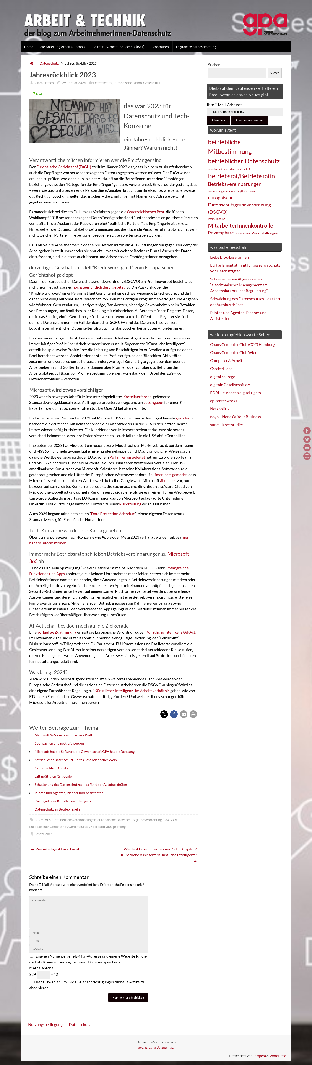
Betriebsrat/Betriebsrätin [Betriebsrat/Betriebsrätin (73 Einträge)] (241, 176)
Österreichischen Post (145, 211)
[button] (164, 714)
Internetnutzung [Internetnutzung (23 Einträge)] (216, 218)
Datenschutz (49, 63)
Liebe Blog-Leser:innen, (230, 257)
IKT (157, 82)
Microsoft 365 (101, 826)
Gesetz (148, 82)
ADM (39, 820)
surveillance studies (227, 424)
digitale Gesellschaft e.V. (230, 384)
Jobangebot (154, 402)
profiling (119, 826)
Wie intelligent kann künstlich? (59, 849)
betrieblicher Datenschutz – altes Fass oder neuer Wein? (76, 760)
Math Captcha (41, 967)
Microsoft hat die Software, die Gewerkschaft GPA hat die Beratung (85, 751)
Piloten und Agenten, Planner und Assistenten (69, 793)
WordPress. (278, 1056)
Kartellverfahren (137, 396)
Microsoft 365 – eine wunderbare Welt (63, 735)
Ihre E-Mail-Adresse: (224, 104)
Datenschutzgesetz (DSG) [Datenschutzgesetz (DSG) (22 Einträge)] (221, 191)
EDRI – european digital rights (235, 392)
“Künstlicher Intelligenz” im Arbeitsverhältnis (131, 690)
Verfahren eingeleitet (127, 457)
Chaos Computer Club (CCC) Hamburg (242, 344)
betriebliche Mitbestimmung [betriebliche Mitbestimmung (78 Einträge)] (230, 146)
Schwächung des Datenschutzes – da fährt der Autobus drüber (81, 784)
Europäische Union (128, 82)
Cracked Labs (221, 368)
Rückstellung (130, 503)
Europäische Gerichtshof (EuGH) (63, 166)
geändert (184, 418)
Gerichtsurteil (78, 826)
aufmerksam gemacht (169, 474)
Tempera (259, 1056)
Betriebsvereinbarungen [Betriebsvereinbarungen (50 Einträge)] (235, 184)
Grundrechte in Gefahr (51, 768)
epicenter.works (223, 400)
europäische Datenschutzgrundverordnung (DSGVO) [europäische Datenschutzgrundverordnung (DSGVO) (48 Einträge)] (239, 205)
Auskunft (52, 820)
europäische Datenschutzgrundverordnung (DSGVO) (137, 820)
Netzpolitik (219, 408)
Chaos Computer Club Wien (233, 352)
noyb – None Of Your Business (235, 416)
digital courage (222, 376)
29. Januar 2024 (74, 82)
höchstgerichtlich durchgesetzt (99, 287)
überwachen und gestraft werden (59, 743)
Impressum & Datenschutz (156, 1047)
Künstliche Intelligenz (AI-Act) (171, 632)
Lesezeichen (44, 834)
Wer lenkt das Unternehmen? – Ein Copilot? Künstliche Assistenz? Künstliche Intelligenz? (159, 855)
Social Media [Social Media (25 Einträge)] (243, 233)
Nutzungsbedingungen (47, 1024)
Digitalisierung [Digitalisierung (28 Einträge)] (246, 191)
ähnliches (168, 480)
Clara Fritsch (44, 82)
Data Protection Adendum (113, 513)
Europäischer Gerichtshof (48, 826)
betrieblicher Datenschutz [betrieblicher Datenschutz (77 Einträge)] (244, 161)
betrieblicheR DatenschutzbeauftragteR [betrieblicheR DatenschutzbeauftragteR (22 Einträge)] (229, 168)
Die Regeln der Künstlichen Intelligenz (63, 801)
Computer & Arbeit (226, 360)
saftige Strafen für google (53, 776)
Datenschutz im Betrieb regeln (57, 809)
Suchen (214, 64)
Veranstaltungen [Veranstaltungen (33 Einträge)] (265, 233)
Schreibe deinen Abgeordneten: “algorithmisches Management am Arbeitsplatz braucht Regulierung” (239, 285)
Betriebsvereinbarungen (78, 820)
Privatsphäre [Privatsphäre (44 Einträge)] (221, 232)
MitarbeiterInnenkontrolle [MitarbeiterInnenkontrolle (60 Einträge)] (240, 225)
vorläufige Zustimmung (56, 632)
